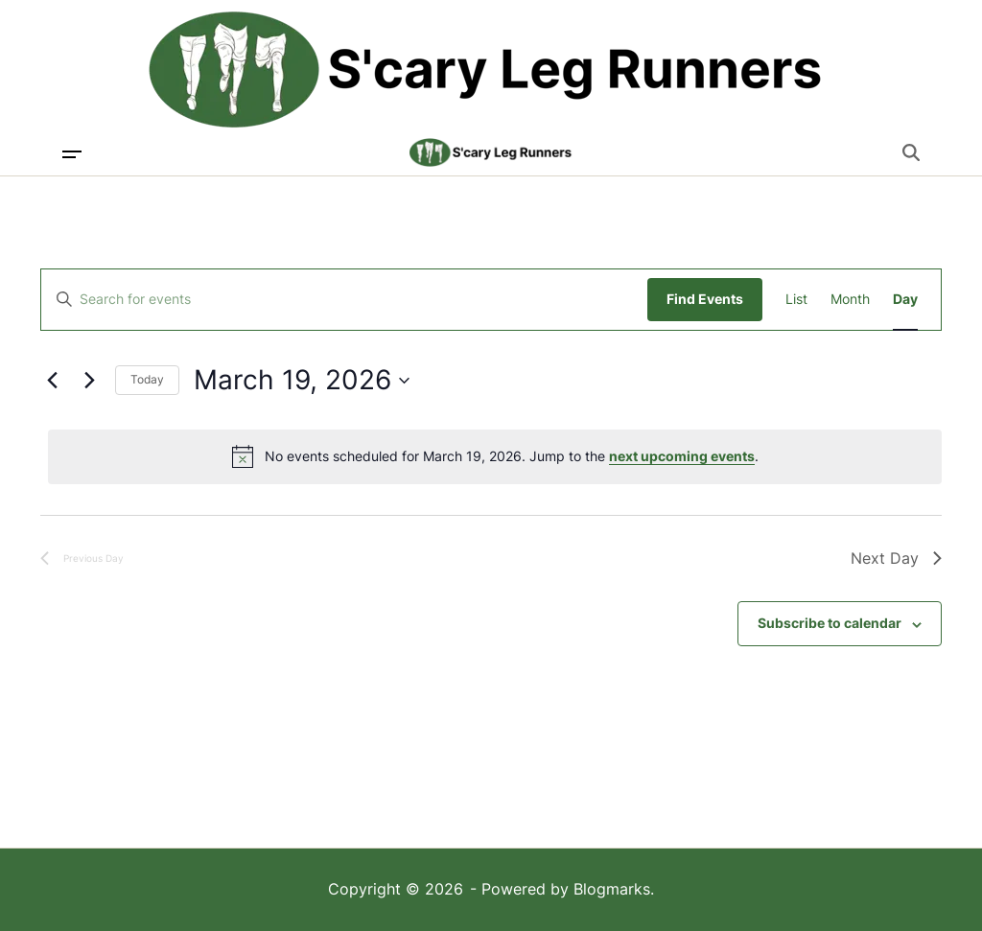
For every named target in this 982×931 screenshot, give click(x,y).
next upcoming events (682, 456)
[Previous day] (51, 380)
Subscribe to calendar (829, 623)
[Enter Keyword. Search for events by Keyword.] (344, 299)
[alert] (495, 456)
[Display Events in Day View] (905, 299)
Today (147, 379)
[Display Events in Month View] (850, 299)
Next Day (896, 558)
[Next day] (89, 380)
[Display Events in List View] (796, 299)
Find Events (704, 299)
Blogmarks (611, 888)
